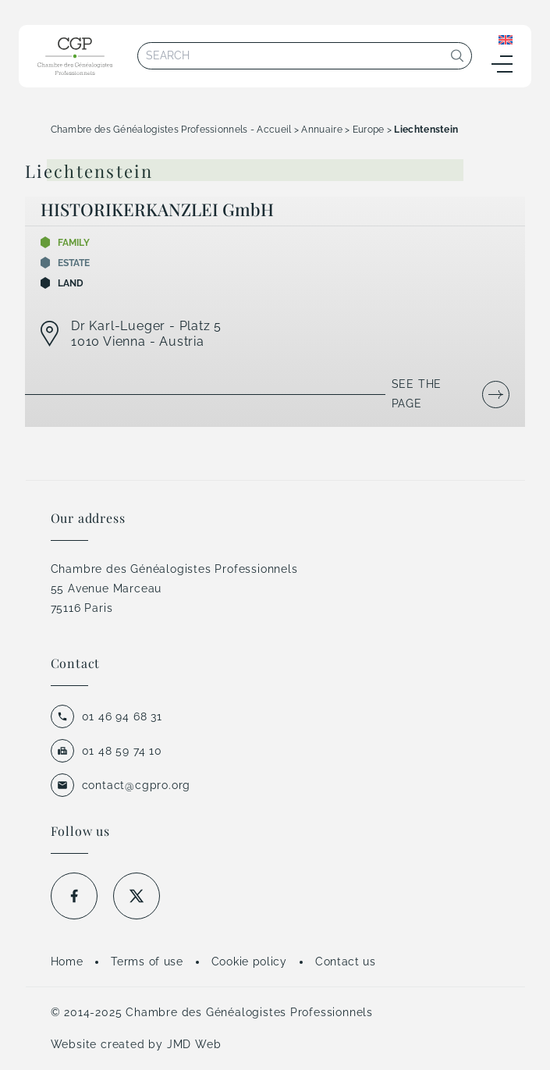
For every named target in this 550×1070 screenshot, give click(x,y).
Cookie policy (249, 961)
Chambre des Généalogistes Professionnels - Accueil (171, 129)
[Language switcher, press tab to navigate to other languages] (505, 39)
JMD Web (194, 1044)
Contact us (345, 961)
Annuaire (321, 129)
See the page (417, 394)
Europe (369, 129)
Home (67, 961)
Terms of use (147, 961)
